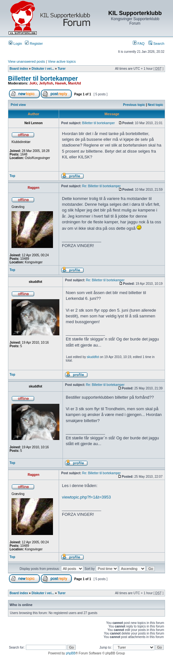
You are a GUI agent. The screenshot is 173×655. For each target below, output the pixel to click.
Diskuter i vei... (43, 68)
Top (12, 176)
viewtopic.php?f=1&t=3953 (86, 497)
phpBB (70, 653)
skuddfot (93, 357)
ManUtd (74, 83)
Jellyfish (46, 83)
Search (156, 43)
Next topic (155, 105)
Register (34, 43)
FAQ (139, 43)
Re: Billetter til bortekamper (101, 186)
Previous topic (134, 105)
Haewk (60, 83)
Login (15, 43)
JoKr (33, 83)
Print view (18, 105)
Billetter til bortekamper (43, 78)
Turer (62, 68)
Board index (19, 68)
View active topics (62, 61)
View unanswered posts (26, 61)
